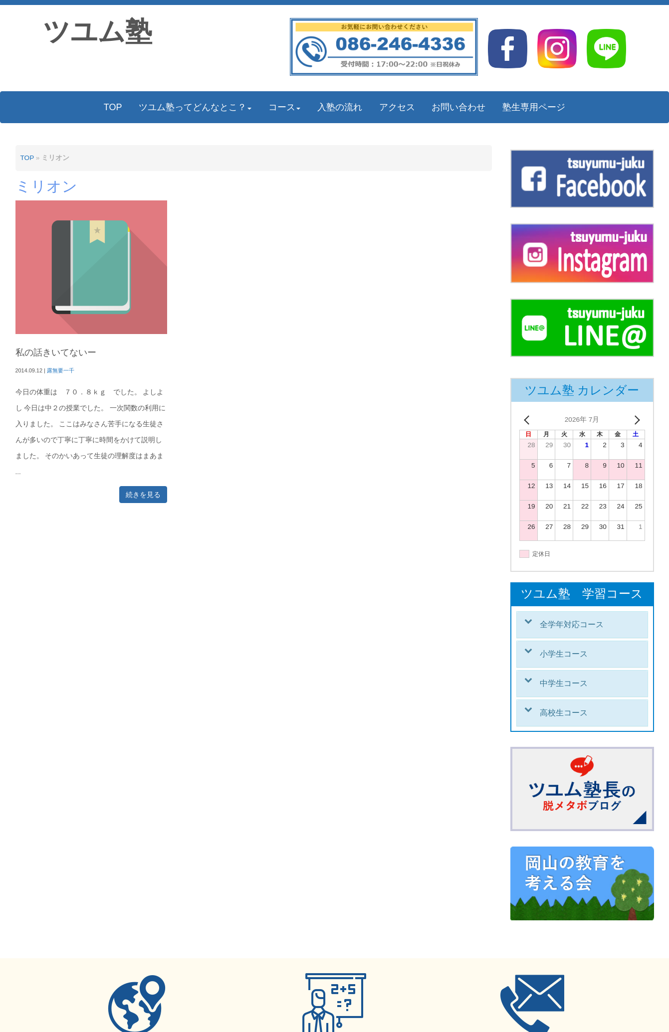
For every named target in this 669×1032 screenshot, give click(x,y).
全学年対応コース (572, 624)
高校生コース (564, 712)
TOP (27, 158)
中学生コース (564, 683)
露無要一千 (60, 370)
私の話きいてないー (55, 352)
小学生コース (564, 654)
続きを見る (143, 495)
